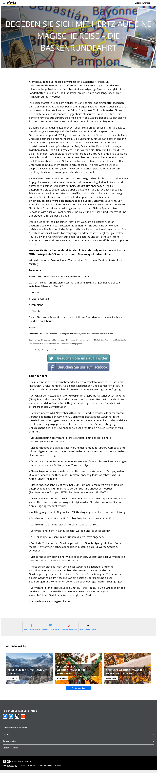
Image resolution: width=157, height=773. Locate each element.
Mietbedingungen (47, 769)
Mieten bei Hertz (78, 751)
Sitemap (58, 769)
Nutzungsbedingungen (29, 769)
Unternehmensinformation (78, 731)
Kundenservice (78, 744)
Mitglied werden (143, 2)
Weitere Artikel (78, 691)
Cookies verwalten (9, 770)
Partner (78, 737)
